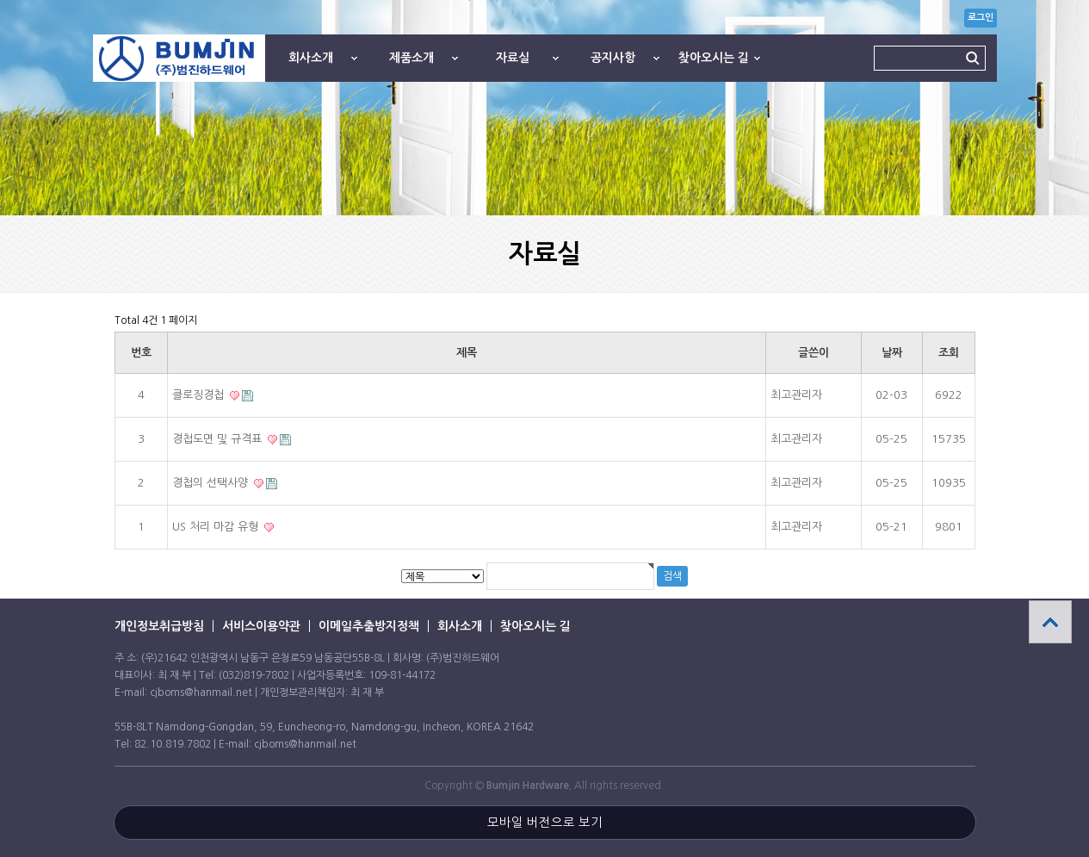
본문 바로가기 (0, 0)
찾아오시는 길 (713, 58)
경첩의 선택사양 (211, 482)
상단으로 (1050, 621)
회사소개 (310, 58)
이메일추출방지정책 (369, 626)
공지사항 (613, 58)
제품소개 (411, 58)
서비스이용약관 (261, 626)
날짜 (892, 352)
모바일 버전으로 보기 (545, 823)
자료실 (512, 58)
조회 (948, 352)
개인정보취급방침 (159, 626)
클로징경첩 (199, 395)
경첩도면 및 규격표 (218, 438)
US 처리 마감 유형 (217, 526)
